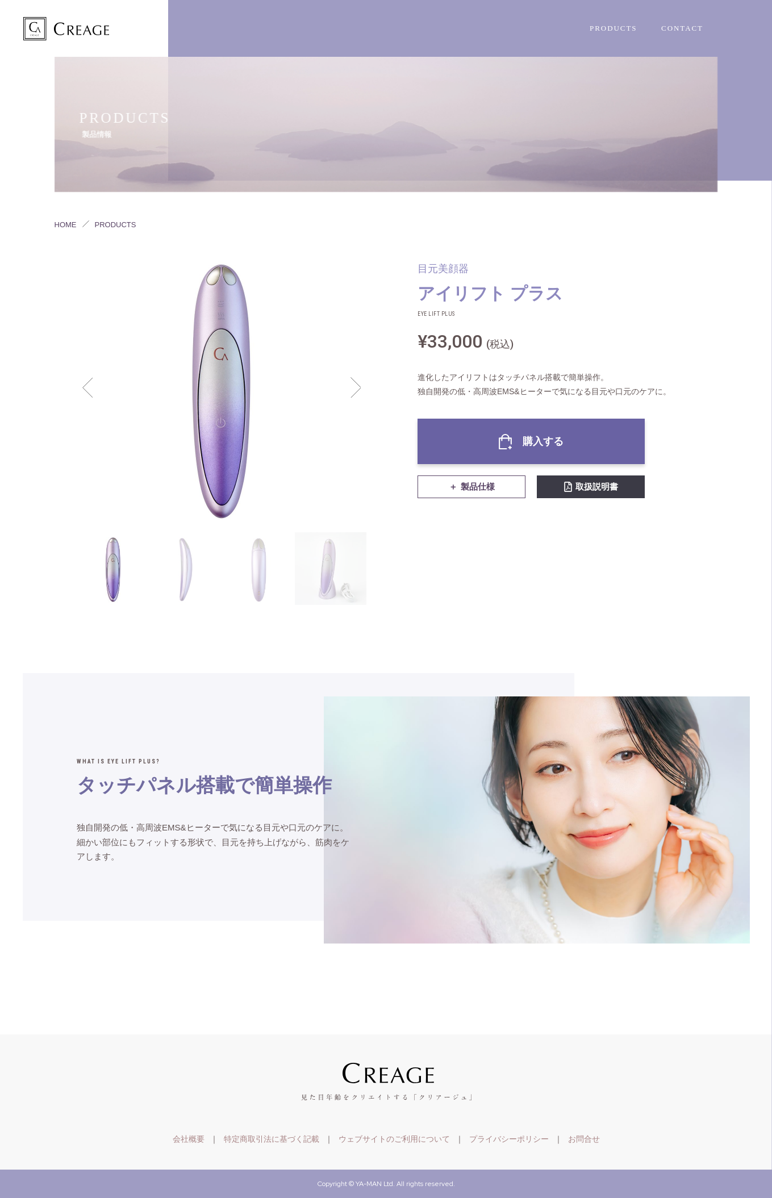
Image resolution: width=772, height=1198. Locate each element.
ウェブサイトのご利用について (394, 1138)
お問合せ (584, 1138)
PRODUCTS (613, 28)
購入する (543, 441)
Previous (87, 387)
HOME (66, 224)
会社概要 (189, 1138)
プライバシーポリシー (509, 1138)
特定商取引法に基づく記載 (271, 1138)
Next (355, 387)
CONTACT (682, 28)
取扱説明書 (596, 486)
